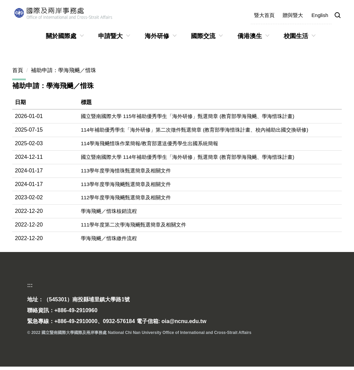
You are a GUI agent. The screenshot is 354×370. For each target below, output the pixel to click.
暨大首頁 (264, 15)
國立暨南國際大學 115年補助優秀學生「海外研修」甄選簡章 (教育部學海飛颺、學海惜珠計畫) (187, 116)
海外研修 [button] (157, 36)
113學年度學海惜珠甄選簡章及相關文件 (126, 170)
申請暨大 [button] (110, 36)
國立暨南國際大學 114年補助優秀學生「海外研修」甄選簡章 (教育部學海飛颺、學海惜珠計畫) (187, 157)
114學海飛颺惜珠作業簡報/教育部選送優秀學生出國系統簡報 (149, 143)
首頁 (17, 70)
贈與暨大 (293, 15)
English (320, 15)
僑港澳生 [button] (249, 36)
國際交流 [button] (203, 36)
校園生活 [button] (296, 36)
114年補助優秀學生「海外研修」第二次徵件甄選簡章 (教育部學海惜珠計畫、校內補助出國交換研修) (194, 130)
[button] (338, 16)
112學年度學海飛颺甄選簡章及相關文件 (126, 197)
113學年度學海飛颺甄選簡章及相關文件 (126, 184)
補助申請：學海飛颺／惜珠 (63, 70)
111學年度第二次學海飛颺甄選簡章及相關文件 (133, 225)
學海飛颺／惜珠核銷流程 (109, 211)
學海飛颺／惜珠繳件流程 (109, 238)
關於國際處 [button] (61, 36)
